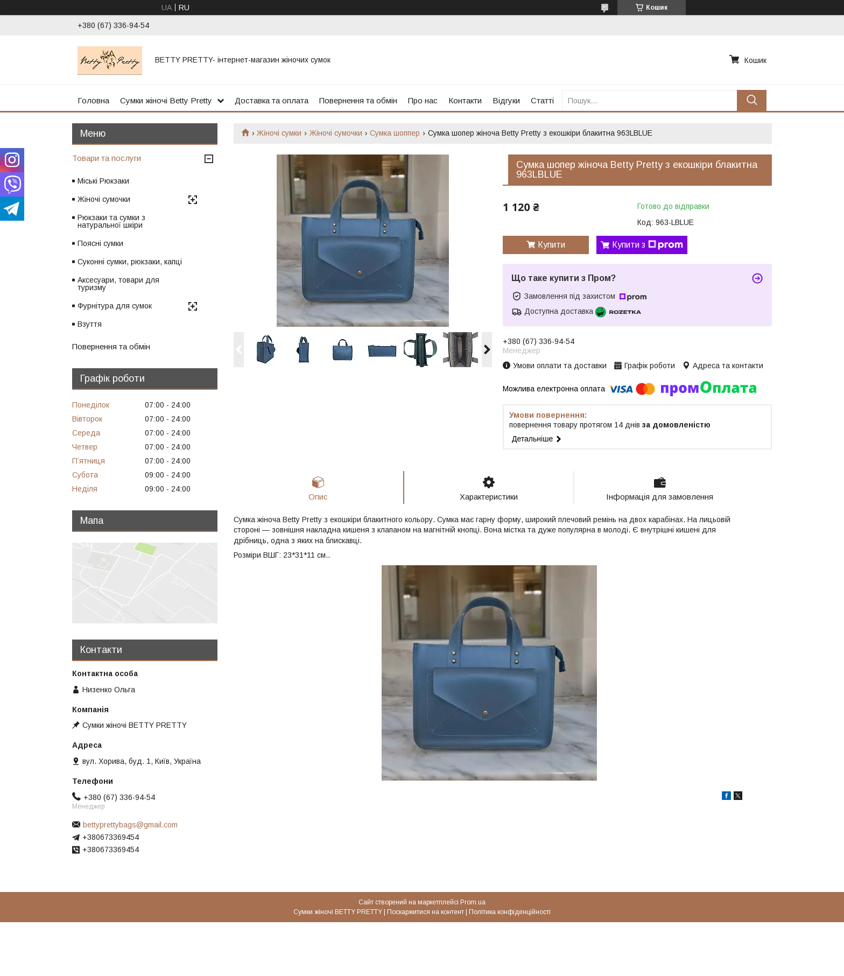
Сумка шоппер (395, 133)
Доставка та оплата (271, 100)
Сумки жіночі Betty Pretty (166, 100)
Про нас (423, 100)
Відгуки (506, 100)
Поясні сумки (100, 243)
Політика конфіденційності (510, 912)
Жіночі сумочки (336, 133)
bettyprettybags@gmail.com (130, 824)
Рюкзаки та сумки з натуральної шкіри (111, 221)
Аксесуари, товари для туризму (118, 284)
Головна (93, 100)
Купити (551, 244)
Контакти (465, 100)
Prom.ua (473, 902)
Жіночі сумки (279, 133)
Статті (542, 100)
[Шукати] (751, 100)
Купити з (647, 245)
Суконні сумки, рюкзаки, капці (130, 261)
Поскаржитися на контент (425, 912)
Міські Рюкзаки (103, 181)
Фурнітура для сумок (115, 305)
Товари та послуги (106, 158)
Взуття (90, 324)
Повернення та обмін (358, 100)
